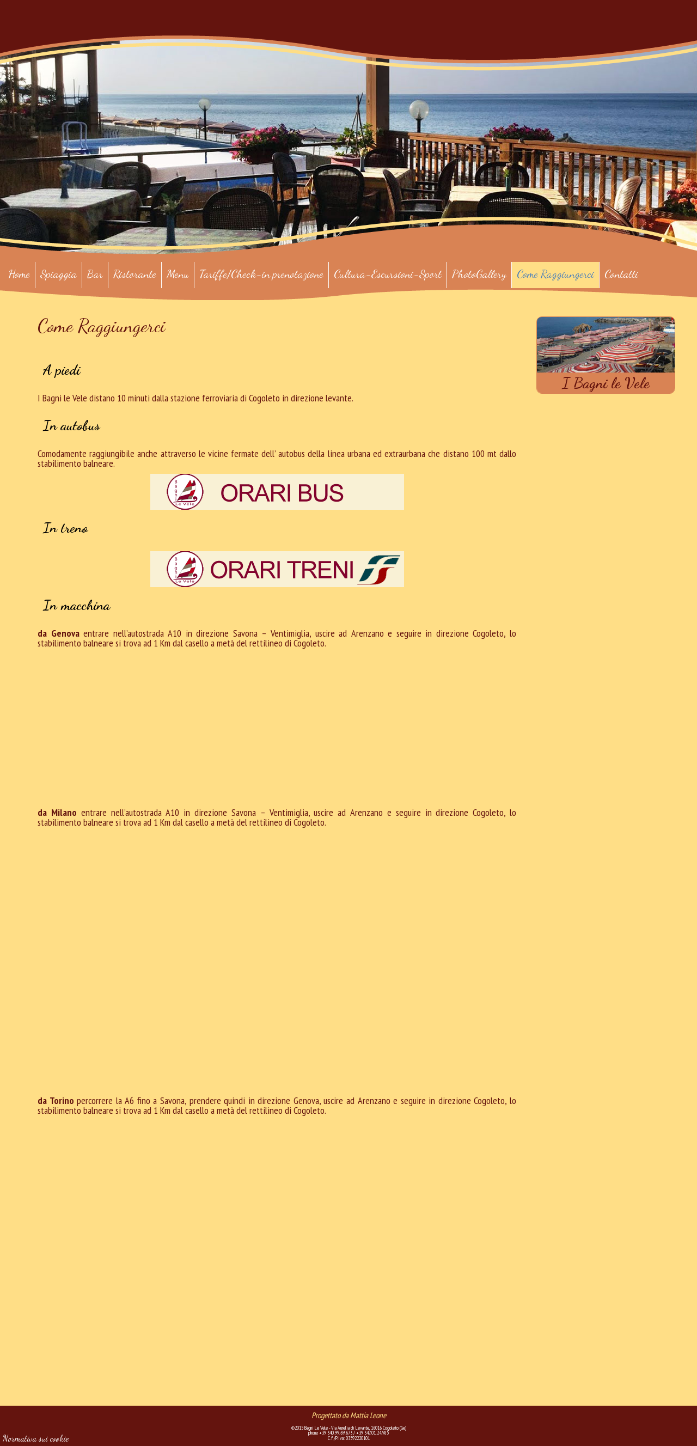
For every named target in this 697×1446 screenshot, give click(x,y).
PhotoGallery (479, 273)
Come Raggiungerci (555, 273)
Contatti (621, 273)
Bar (95, 273)
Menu (178, 273)
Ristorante (134, 273)
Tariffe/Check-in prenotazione (261, 273)
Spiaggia (58, 273)
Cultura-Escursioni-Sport (388, 273)
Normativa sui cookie (36, 1438)
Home (19, 273)
